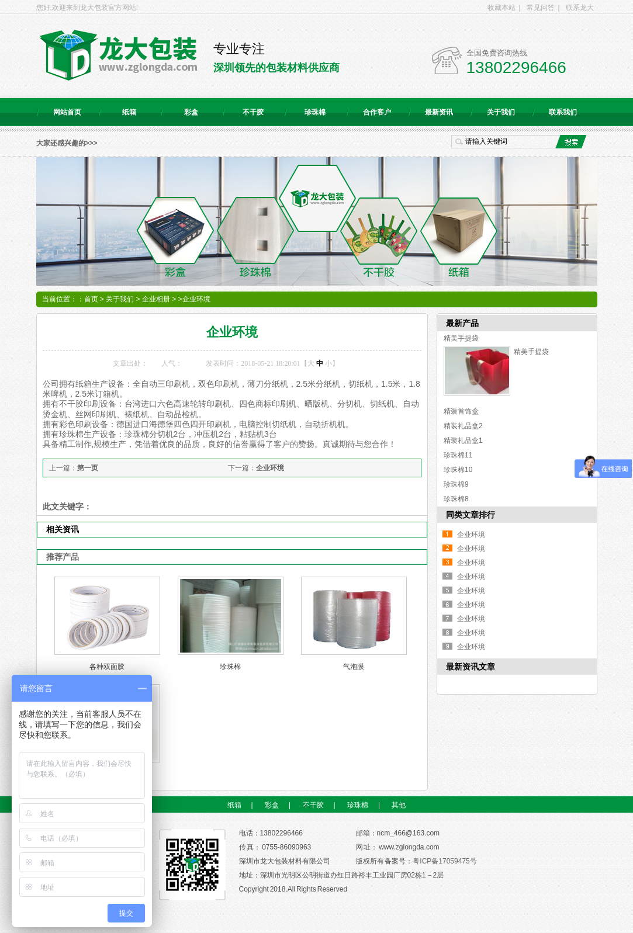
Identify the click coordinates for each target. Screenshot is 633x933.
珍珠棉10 (458, 470)
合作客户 (377, 112)
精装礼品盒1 (463, 440)
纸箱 (129, 112)
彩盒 (191, 112)
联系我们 (563, 112)
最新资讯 (439, 112)
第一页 (87, 468)
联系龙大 (580, 8)
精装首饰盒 (461, 411)
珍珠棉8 (456, 499)
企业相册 (156, 299)
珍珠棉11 (458, 455)
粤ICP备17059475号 (444, 861)
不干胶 (253, 112)
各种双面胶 (106, 667)
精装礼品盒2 (463, 426)
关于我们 (501, 112)
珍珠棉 (315, 112)
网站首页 (67, 112)
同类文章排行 (470, 514)
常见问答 (541, 8)
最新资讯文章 (470, 666)
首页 (91, 299)
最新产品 (462, 323)
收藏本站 (501, 8)
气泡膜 (353, 667)
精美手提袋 (461, 338)
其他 (399, 805)
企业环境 (270, 468)
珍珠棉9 (456, 484)
